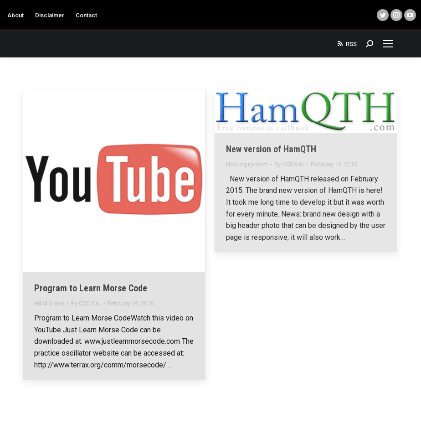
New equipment (246, 164)
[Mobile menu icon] (387, 43)
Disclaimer (49, 15)
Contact (86, 15)
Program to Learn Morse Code (90, 288)
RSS (346, 43)
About (15, 15)
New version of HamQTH (271, 149)
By (86, 303)
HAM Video (49, 303)
